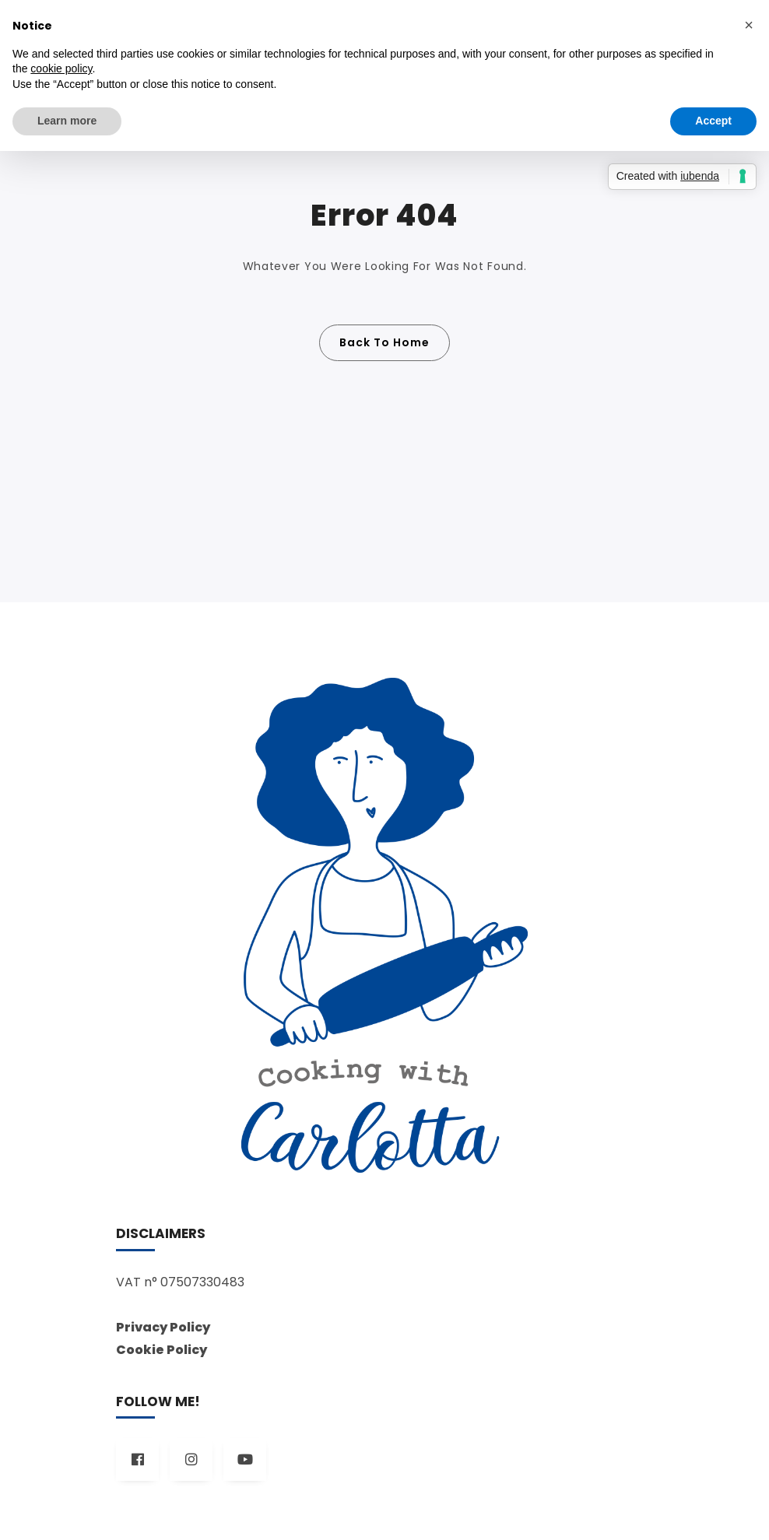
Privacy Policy (163, 1327)
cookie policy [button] (61, 68)
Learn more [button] (67, 120)
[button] (748, 24)
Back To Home (384, 342)
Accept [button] (713, 120)
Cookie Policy (161, 1350)
